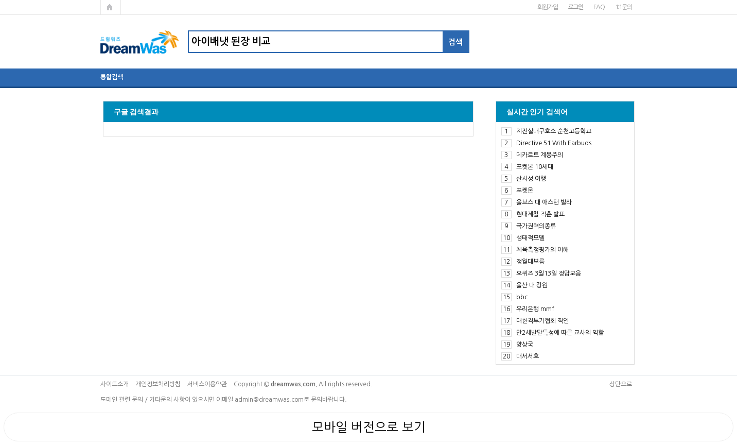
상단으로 (620, 384)
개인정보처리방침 (158, 384)
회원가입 (547, 7)
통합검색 (111, 77)
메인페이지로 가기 (110, 7)
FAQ (598, 7)
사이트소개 (114, 384)
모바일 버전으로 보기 (369, 427)
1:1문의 (623, 7)
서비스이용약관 (207, 384)
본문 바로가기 (0, 0)
